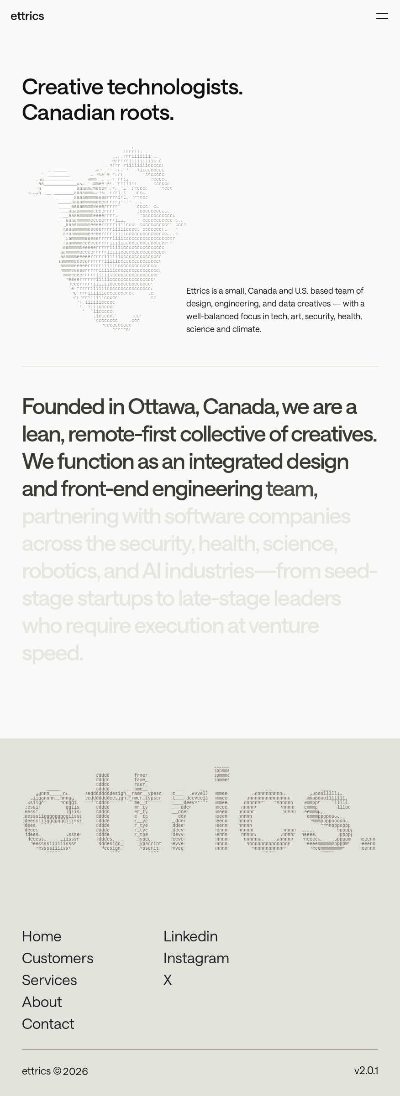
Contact (48, 1023)
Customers (58, 957)
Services (49, 979)
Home (42, 935)
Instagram (196, 957)
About (42, 1001)
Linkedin (190, 935)
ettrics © (42, 1070)
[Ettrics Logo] (27, 15)
